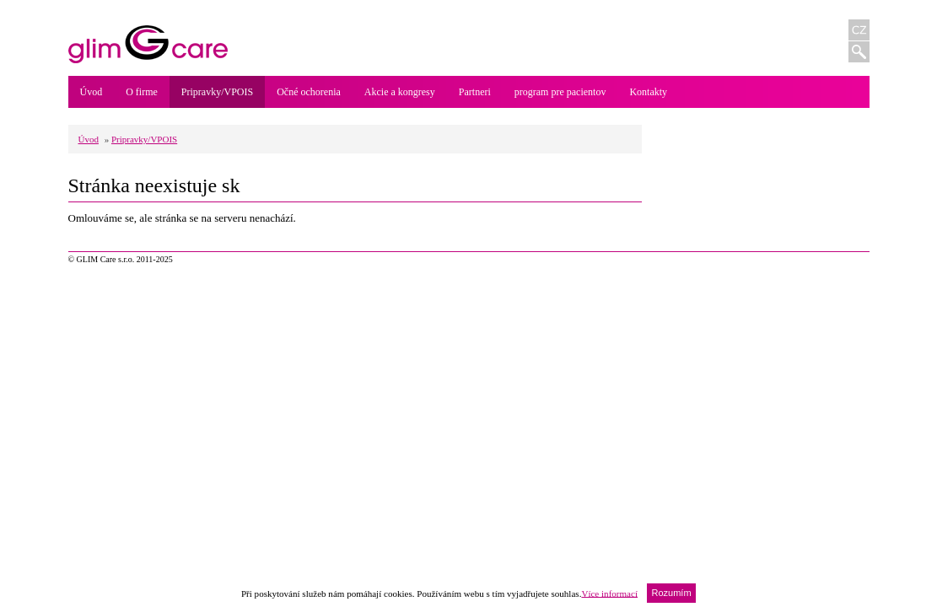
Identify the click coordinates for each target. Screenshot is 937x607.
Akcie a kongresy (399, 92)
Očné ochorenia (309, 92)
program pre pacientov (560, 92)
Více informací (609, 593)
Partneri (475, 92)
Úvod (91, 92)
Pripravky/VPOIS (217, 92)
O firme (142, 92)
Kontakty (648, 92)
